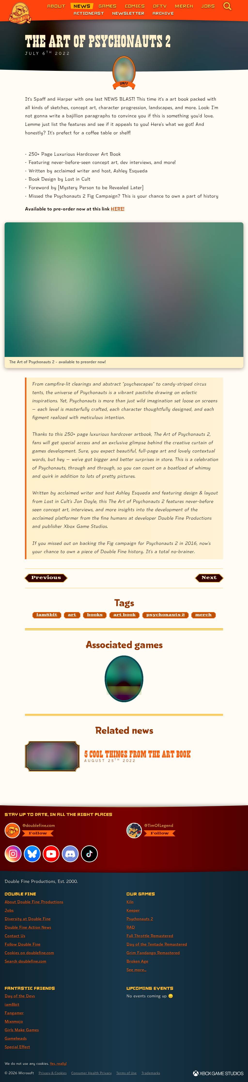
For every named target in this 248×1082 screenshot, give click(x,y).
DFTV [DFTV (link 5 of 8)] (160, 6)
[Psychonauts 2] (124, 679)
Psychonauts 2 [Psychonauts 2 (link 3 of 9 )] (140, 918)
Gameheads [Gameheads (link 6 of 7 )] (16, 1038)
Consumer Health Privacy (94, 1073)
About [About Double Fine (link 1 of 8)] (56, 6)
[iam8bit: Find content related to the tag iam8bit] (46, 616)
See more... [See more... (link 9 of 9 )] (136, 969)
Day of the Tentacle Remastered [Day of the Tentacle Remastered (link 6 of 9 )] (157, 944)
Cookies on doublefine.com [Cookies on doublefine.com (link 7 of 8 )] (30, 952)
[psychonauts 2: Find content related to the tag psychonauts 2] (165, 616)
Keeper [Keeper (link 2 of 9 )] (133, 910)
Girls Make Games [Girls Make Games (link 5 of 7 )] (22, 1029)
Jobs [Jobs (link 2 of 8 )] (9, 910)
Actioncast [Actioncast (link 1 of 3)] (89, 13)
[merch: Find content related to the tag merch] (203, 616)
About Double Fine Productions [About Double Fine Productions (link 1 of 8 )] (35, 901)
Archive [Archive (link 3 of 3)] (163, 13)
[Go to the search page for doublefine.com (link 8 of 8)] (227, 6)
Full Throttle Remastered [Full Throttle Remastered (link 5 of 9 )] (150, 935)
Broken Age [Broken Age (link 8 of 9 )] (137, 961)
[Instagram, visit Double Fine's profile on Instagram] (13, 853)
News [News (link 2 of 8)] (82, 6)
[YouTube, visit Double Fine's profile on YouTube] (51, 853)
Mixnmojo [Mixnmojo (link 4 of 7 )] (14, 1021)
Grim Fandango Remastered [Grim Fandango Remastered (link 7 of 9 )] (153, 952)
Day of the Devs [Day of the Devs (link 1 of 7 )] (20, 995)
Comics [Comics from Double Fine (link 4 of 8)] (135, 6)
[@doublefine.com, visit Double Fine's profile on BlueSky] (60, 830)
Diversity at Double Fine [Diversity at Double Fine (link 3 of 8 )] (28, 918)
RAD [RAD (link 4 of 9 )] (130, 927)
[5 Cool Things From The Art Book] (124, 757)
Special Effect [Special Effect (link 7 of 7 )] (18, 1046)
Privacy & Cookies (54, 1073)
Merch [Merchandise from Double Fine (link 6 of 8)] (184, 6)
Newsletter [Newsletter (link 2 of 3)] (128, 13)
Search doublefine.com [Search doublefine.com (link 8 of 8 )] (26, 961)
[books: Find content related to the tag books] (95, 616)
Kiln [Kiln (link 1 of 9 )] (130, 901)
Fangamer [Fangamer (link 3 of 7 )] (14, 1012)
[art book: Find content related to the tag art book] (124, 616)
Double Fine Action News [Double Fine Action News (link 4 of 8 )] (29, 927)
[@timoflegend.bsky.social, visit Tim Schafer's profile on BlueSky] (181, 830)
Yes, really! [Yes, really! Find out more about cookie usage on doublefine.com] (58, 1063)
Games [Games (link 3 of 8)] (108, 6)
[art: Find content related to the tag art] (72, 616)
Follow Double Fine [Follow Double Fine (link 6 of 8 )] (23, 944)
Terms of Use (131, 1073)
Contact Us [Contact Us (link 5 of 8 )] (15, 935)
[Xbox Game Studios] (218, 1073)
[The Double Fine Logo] (20, 13)
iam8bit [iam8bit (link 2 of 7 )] (12, 1004)
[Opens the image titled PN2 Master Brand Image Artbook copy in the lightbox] (124, 289)
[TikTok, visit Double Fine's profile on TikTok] (89, 853)
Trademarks (156, 1073)
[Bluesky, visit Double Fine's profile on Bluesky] (32, 853)
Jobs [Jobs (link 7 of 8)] (208, 6)
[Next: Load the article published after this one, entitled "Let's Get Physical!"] (208, 578)
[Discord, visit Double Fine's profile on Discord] (70, 853)
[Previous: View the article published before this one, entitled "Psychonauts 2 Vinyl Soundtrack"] (47, 578)
